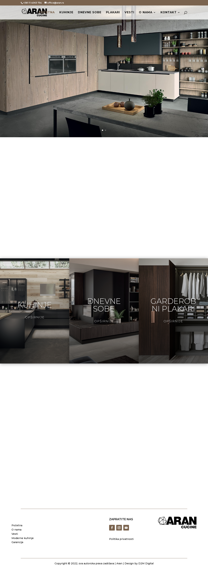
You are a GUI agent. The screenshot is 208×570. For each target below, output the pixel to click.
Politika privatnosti (121, 539)
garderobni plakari (173, 304)
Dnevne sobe (89, 12)
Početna (47, 12)
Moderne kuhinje (23, 538)
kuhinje (35, 305)
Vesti (129, 12)
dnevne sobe (104, 304)
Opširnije (34, 317)
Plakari (113, 12)
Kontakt (169, 12)
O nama (145, 12)
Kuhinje (66, 12)
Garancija (17, 542)
